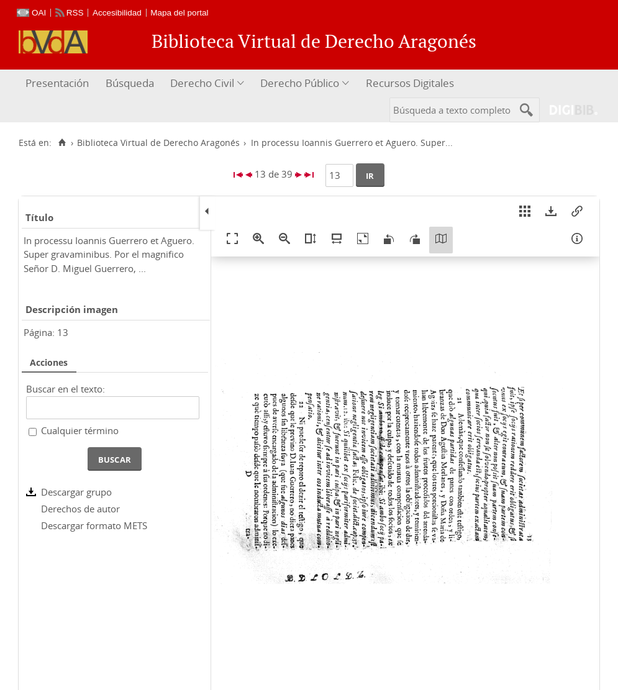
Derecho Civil (202, 83)
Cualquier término (80, 430)
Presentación (57, 83)
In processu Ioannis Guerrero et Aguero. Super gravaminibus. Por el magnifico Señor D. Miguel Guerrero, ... (109, 254)
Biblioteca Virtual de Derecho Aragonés (158, 142)
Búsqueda (130, 83)
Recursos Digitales (410, 83)
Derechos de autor (80, 508)
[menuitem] (58, 84)
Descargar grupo (76, 492)
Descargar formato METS (94, 525)
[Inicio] (62, 142)
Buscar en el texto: (65, 389)
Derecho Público (299, 83)
